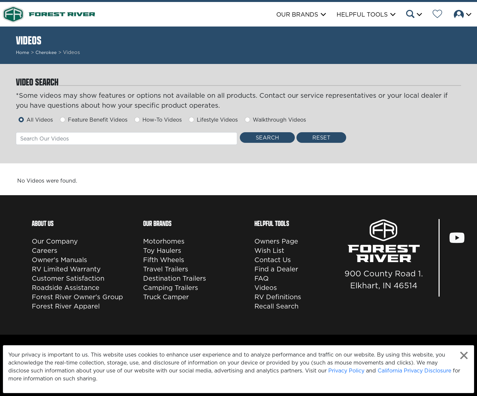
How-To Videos (162, 119)
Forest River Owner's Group (77, 297)
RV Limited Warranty (66, 269)
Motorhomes (164, 241)
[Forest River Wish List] (437, 15)
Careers (44, 250)
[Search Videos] (267, 137)
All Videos (39, 119)
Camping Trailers (170, 287)
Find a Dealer (276, 269)
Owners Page (276, 241)
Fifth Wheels (163, 259)
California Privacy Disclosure (414, 370)
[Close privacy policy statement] (464, 355)
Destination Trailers (174, 278)
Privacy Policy (346, 370)
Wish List (269, 250)
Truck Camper (166, 297)
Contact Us (272, 259)
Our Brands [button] (297, 14)
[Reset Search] (321, 137)
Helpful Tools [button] (362, 14)
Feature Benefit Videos (98, 119)
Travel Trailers (165, 269)
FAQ (261, 278)
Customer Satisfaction (68, 278)
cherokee (46, 52)
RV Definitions (277, 297)
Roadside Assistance (65, 287)
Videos (265, 287)
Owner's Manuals (59, 259)
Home (22, 52)
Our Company (55, 241)
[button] (413, 15)
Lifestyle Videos (217, 119)
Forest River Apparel (66, 306)
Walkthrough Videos (279, 119)
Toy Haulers (162, 250)
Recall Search (276, 306)
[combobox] (126, 138)
